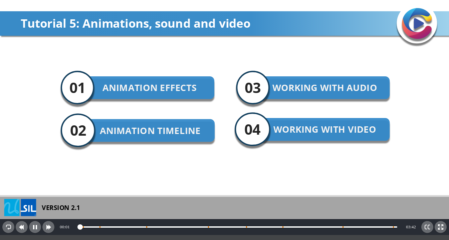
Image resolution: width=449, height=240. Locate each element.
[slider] (237, 227)
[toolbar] (224, 227)
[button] (8, 227)
